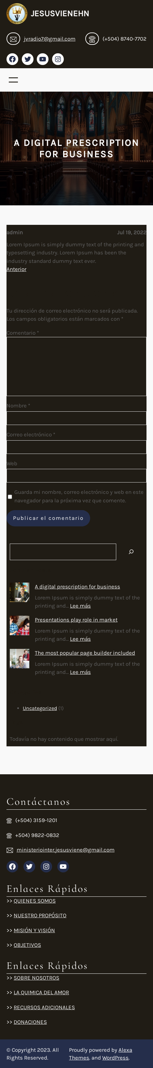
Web (12, 463)
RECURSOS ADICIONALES (44, 1007)
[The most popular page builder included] (19, 660)
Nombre (18, 405)
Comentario (23, 332)
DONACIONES (30, 1022)
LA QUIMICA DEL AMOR (41, 992)
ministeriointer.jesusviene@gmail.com (66, 849)
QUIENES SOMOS (35, 900)
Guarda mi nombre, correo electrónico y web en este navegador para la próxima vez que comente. (79, 496)
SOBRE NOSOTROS (36, 977)
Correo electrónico (31, 434)
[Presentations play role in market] (19, 627)
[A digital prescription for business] (19, 594)
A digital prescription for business (77, 586)
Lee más (80, 605)
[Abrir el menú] (13, 80)
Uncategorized (40, 708)
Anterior (16, 269)
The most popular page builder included (85, 653)
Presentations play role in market (76, 619)
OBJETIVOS (27, 945)
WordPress (115, 1057)
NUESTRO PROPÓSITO (40, 915)
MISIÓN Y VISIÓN (34, 930)
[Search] (131, 552)
